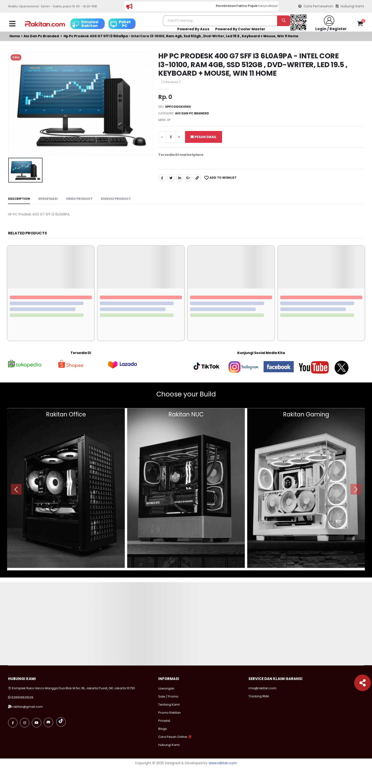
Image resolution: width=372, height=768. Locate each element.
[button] (360, 24)
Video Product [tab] (79, 198)
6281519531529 (22, 697)
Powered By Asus (193, 29)
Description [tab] (19, 198)
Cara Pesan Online (172, 737)
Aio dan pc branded (41, 36)
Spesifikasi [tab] (48, 198)
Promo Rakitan (169, 712)
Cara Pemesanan (315, 6)
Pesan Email (203, 137)
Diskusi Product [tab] (116, 198)
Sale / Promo (168, 696)
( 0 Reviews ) (171, 82)
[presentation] (16, 489)
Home (14, 36)
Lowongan (166, 688)
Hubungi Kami (350, 6)
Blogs (162, 728)
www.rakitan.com (223, 763)
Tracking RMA (258, 696)
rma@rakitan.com (262, 688)
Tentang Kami (169, 704)
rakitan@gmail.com (27, 706)
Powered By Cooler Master (240, 29)
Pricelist (164, 720)
